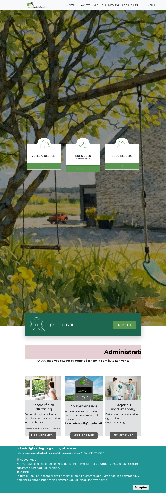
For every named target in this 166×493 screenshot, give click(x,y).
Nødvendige (27, 459)
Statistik (25, 471)
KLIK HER (124, 324)
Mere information (92, 453)
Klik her (44, 166)
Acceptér (140, 487)
